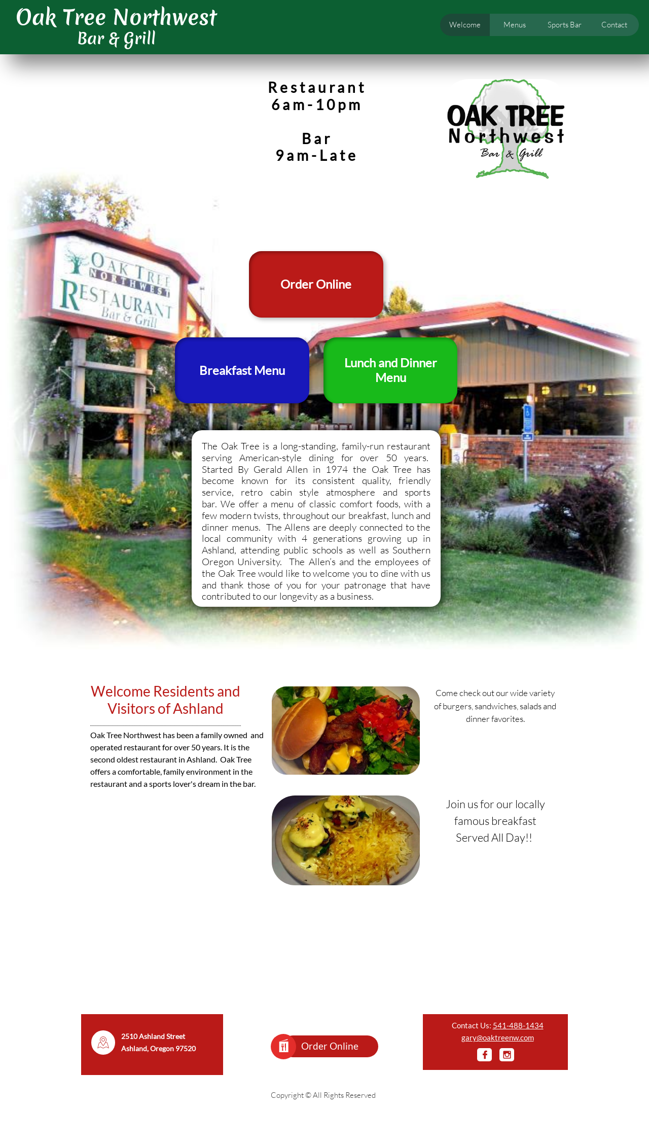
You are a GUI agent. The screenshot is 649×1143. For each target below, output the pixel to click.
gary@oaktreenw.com (497, 1037)
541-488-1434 (518, 1025)
